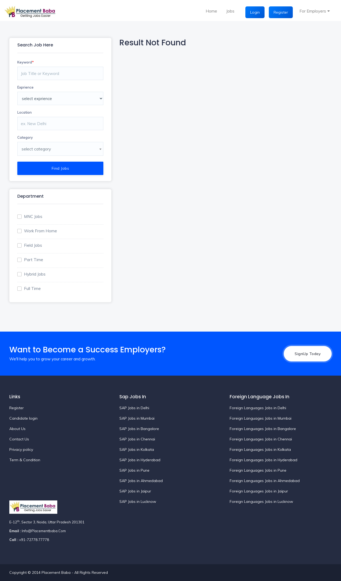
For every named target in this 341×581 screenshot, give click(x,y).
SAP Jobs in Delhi (134, 407)
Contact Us (19, 439)
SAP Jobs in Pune (134, 470)
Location (24, 112)
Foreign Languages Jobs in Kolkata (260, 449)
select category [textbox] (36, 149)
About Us (17, 428)
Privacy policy (21, 449)
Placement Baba (57, 572)
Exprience (25, 87)
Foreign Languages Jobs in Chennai (261, 439)
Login (255, 12)
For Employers (312, 11)
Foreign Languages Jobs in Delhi (258, 407)
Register (281, 12)
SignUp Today (308, 353)
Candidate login (23, 418)
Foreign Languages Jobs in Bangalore (263, 428)
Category (25, 137)
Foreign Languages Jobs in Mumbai (260, 418)
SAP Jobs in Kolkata (136, 449)
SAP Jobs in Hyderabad (139, 459)
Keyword (25, 62)
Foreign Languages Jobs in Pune (258, 470)
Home (211, 11)
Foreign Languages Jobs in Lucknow (261, 501)
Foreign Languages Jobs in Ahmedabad (265, 480)
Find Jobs (60, 168)
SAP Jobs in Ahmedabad (141, 480)
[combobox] (60, 149)
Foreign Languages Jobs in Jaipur (259, 491)
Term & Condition (24, 459)
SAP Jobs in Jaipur (135, 491)
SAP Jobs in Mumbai (137, 418)
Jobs (230, 11)
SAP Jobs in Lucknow (137, 501)
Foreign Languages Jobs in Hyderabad (263, 459)
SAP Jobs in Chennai (137, 439)
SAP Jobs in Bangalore (139, 428)
